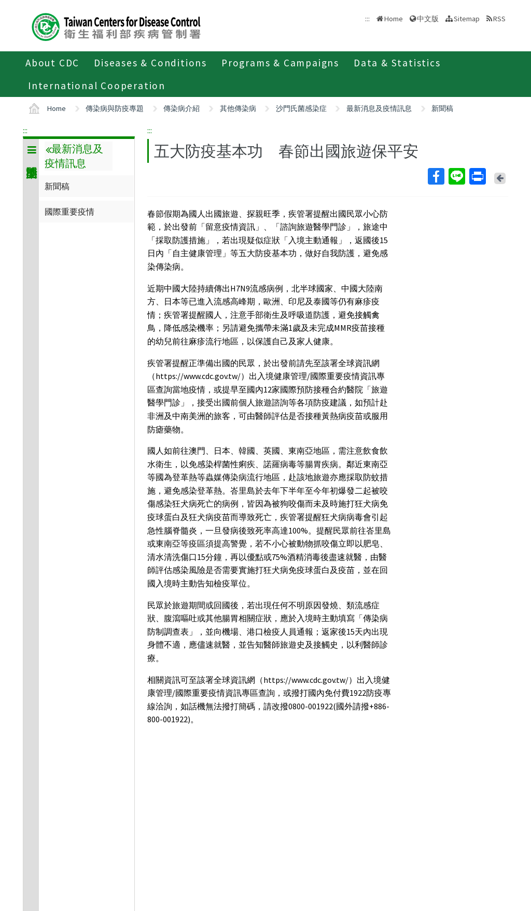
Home (393, 18)
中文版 (428, 19)
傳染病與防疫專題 (115, 108)
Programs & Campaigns (280, 63)
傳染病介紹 (181, 108)
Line (456, 176)
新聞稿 (442, 108)
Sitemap (467, 18)
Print (477, 176)
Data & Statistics (397, 63)
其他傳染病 (238, 108)
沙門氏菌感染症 (301, 108)
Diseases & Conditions (150, 63)
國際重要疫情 (69, 211)
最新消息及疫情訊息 (379, 108)
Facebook (435, 176)
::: (25, 130)
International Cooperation (96, 85)
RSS (499, 18)
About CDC (52, 63)
